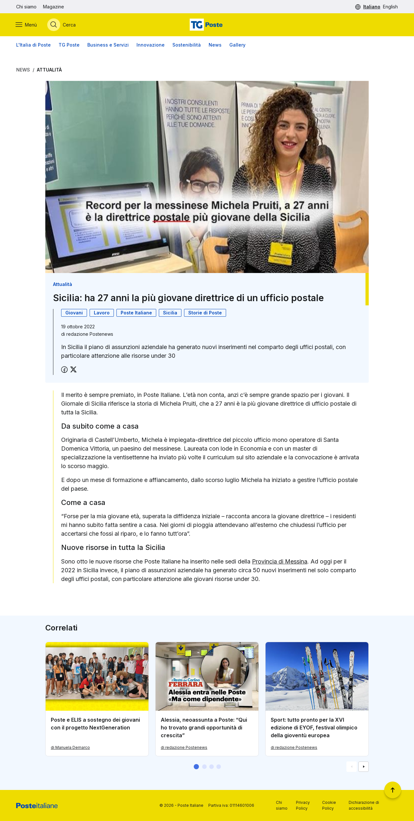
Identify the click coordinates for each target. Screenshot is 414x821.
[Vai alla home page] (207, 24)
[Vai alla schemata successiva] (363, 766)
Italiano (371, 6)
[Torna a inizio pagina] (392, 790)
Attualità (49, 70)
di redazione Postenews (184, 747)
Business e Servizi (108, 45)
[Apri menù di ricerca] (62, 24)
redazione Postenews (89, 334)
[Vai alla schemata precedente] (351, 766)
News (215, 45)
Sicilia (170, 312)
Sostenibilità (186, 45)
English (390, 6)
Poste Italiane (136, 312)
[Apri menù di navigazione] (27, 24)
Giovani (74, 312)
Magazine (53, 6)
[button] (196, 766)
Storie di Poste (205, 312)
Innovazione (150, 45)
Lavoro (102, 312)
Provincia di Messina (279, 561)
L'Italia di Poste (33, 45)
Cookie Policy (329, 805)
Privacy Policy (303, 805)
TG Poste (69, 45)
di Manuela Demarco (70, 747)
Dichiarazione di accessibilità (364, 805)
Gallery (237, 45)
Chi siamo (26, 6)
